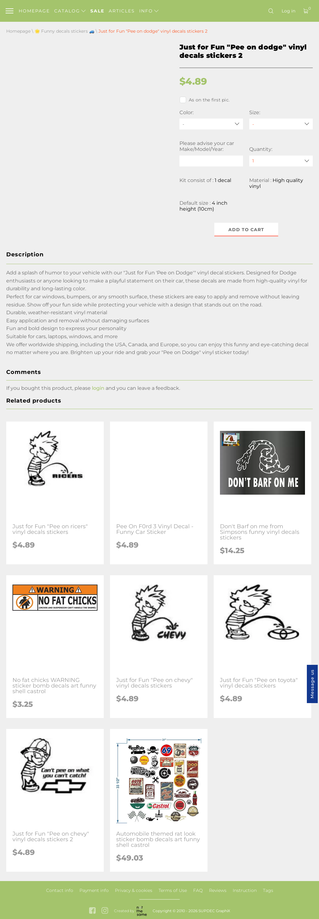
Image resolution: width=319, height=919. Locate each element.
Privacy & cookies (133, 890)
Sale (97, 11)
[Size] (281, 124)
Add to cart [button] (246, 229)
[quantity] (281, 161)
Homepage (34, 11)
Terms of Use (173, 890)
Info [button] (149, 11)
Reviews (217, 890)
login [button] (98, 388)
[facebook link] (92, 911)
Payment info (94, 890)
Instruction (245, 890)
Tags (268, 890)
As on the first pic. (204, 99)
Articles (122, 11)
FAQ (198, 890)
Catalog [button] (70, 11)
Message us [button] (312, 683)
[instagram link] (105, 911)
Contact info (59, 890)
